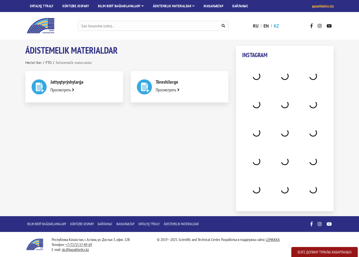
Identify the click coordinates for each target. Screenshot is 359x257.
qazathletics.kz (323, 6)
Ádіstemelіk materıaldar (181, 224)
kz (276, 26)
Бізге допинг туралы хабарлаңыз (324, 251)
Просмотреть (62, 90)
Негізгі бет (33, 62)
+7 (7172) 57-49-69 (78, 244)
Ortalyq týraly (41, 6)
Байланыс (240, 6)
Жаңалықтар (213, 6)
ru (255, 26)
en (266, 26)
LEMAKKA (273, 239)
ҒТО (49, 62)
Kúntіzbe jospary (75, 6)
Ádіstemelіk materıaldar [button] (174, 6)
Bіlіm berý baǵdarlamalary (46, 224)
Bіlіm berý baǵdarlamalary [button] (121, 6)
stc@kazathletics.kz (75, 249)
